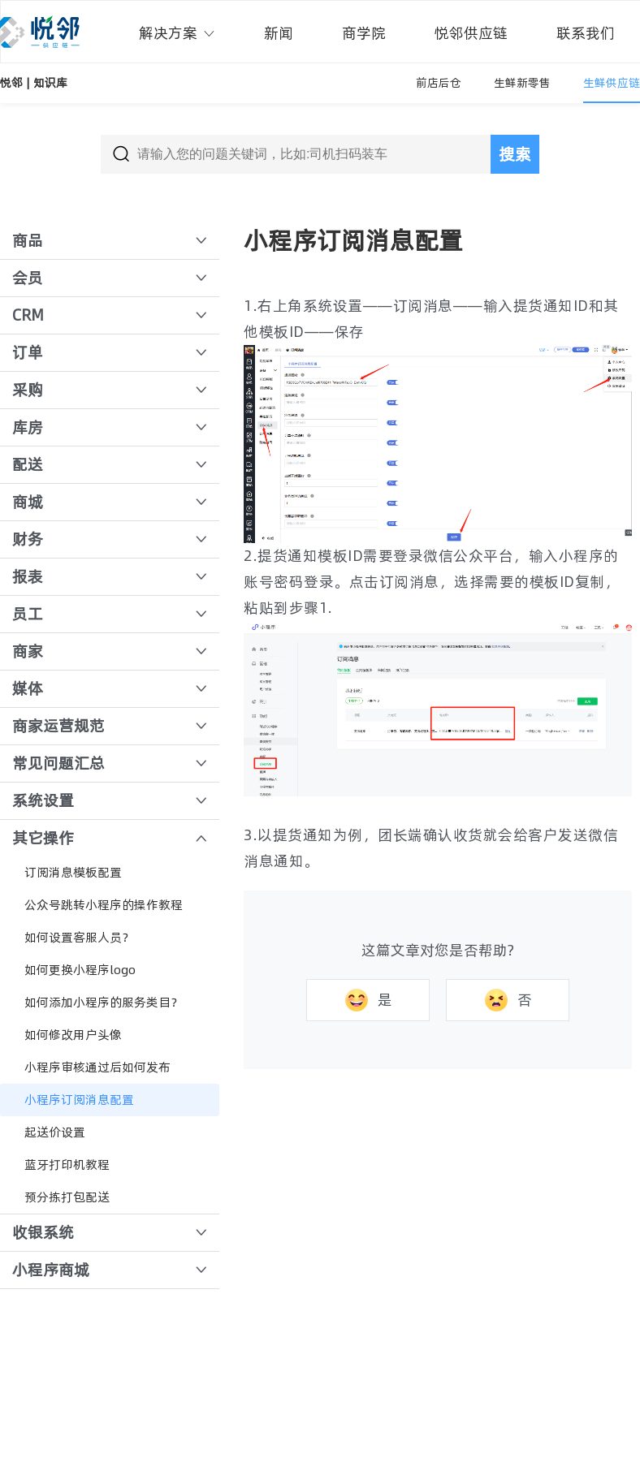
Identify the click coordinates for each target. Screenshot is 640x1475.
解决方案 (177, 33)
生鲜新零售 (522, 83)
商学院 (364, 33)
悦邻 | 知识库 (33, 83)
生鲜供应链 (611, 83)
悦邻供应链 (471, 33)
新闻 (278, 33)
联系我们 (585, 33)
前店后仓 (438, 83)
